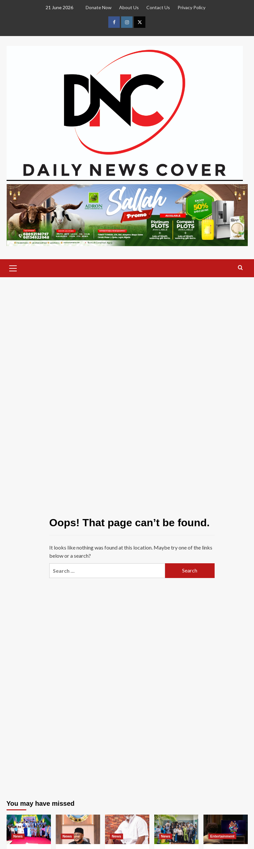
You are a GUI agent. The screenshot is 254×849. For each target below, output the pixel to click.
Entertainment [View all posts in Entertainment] (222, 836)
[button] (13, 267)
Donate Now (99, 7)
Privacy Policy (191, 7)
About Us (129, 7)
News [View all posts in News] (18, 836)
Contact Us (158, 7)
